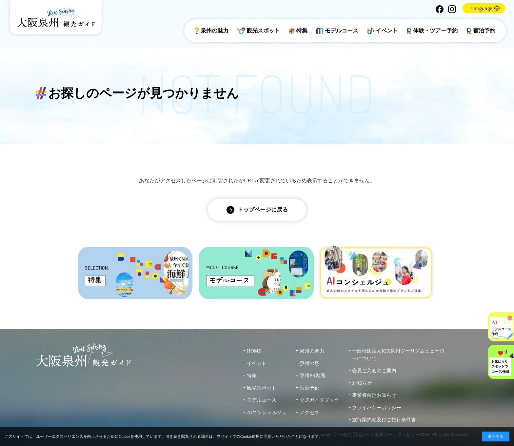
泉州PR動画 (312, 375)
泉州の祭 (309, 363)
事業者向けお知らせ (374, 395)
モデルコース (337, 31)
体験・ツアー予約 (432, 31)
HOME (254, 351)
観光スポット (258, 31)
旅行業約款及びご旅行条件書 (384, 419)
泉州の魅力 (211, 31)
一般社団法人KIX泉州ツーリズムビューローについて (398, 354)
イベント (382, 31)
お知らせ (362, 383)
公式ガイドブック (319, 400)
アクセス (309, 412)
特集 (298, 31)
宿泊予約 (480, 31)
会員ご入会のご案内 (374, 370)
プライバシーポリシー (376, 407)
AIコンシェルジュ (267, 412)
